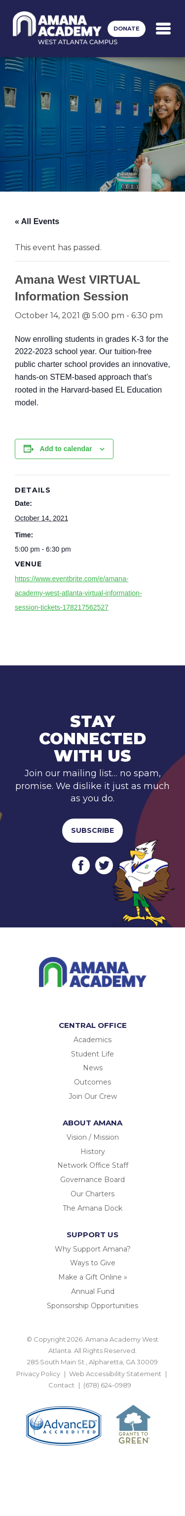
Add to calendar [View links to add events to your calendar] (66, 449)
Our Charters (92, 1193)
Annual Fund (92, 1291)
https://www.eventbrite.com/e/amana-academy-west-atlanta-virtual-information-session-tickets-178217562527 (78, 593)
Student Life (92, 1054)
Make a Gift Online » (92, 1277)
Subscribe (92, 830)
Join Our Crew (93, 1096)
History (92, 1151)
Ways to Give (92, 1262)
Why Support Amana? (93, 1249)
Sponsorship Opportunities (92, 1305)
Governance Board (92, 1179)
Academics (92, 1039)
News (93, 1067)
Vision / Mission (93, 1137)
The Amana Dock (92, 1208)
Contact (61, 1385)
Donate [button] (126, 28)
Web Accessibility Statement (115, 1374)
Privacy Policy (38, 1374)
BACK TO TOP (92, 1396)
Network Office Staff (92, 1165)
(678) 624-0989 (107, 1385)
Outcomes (92, 1082)
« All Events (37, 221)
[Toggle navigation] (163, 28)
